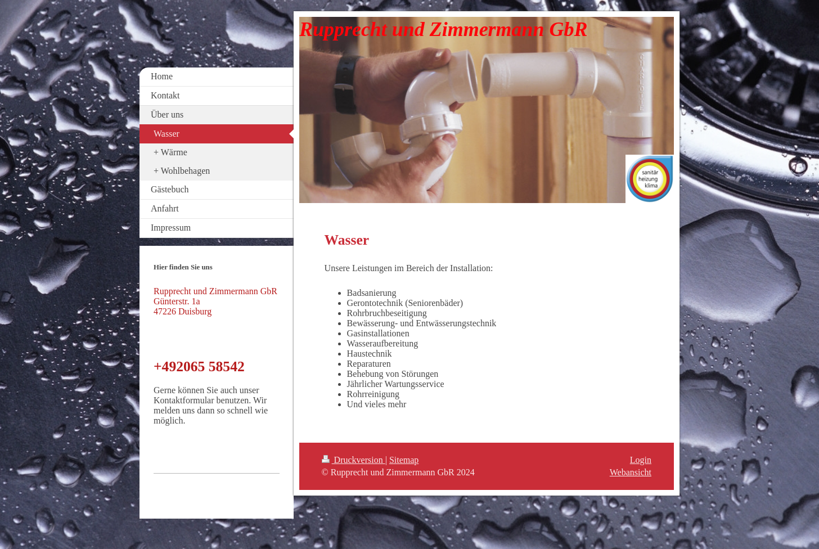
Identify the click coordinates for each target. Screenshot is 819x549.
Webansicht (630, 472)
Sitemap (403, 460)
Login (640, 460)
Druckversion (353, 460)
